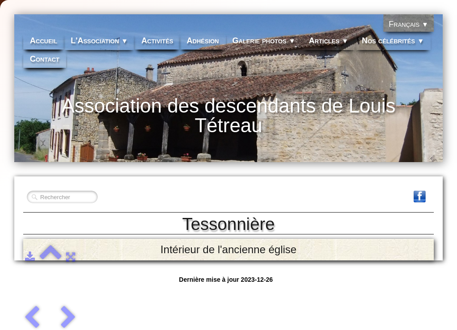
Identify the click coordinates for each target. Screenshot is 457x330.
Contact (44, 58)
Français (408, 24)
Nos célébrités (393, 40)
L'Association (99, 40)
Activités (157, 40)
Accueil (43, 40)
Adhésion (203, 40)
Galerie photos (264, 40)
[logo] (228, 121)
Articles (329, 40)
